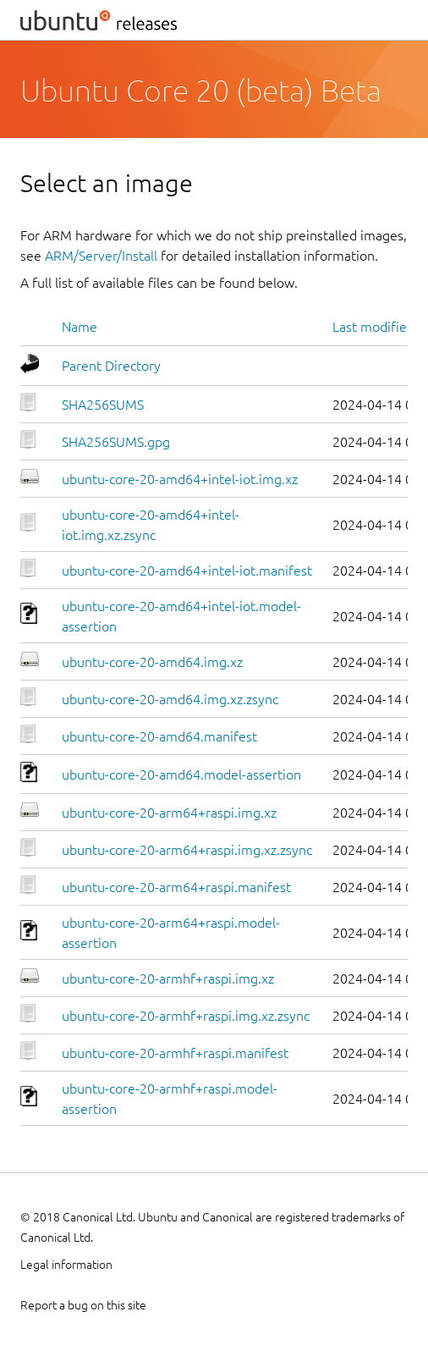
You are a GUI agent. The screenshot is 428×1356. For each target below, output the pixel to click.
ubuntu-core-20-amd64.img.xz (152, 662)
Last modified (373, 326)
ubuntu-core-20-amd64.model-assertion (181, 774)
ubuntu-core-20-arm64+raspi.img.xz (169, 812)
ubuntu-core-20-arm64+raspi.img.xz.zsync (187, 849)
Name (79, 326)
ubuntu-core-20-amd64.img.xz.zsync (170, 699)
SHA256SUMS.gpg (116, 441)
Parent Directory (111, 365)
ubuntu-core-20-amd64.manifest (159, 736)
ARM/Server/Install (101, 255)
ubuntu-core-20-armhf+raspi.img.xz (168, 978)
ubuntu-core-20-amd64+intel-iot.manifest (187, 570)
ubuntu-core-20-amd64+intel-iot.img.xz (180, 479)
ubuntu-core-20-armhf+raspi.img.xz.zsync (186, 1015)
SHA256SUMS (103, 404)
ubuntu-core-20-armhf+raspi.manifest (175, 1053)
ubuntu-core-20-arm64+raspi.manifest (176, 887)
